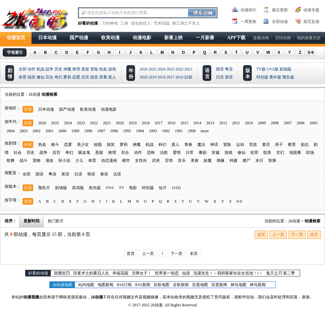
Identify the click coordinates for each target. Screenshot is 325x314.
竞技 (253, 144)
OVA (110, 187)
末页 (314, 234)
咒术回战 (161, 23)
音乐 (182, 160)
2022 (179, 69)
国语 (220, 69)
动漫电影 (142, 37)
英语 (229, 77)
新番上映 (173, 37)
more (205, 131)
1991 (179, 131)
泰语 (104, 174)
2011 (236, 123)
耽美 (267, 152)
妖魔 (208, 160)
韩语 (91, 174)
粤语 (229, 69)
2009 (262, 123)
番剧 (203, 152)
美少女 (83, 144)
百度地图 (200, 284)
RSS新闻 (142, 284)
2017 (170, 77)
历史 (58, 69)
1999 (75, 131)
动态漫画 (109, 160)
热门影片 (56, 221)
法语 (117, 174)
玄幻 (280, 152)
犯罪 (254, 152)
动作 (31, 69)
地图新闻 (105, 284)
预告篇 (288, 77)
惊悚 (272, 160)
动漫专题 (311, 10)
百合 (49, 77)
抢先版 (95, 187)
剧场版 (286, 69)
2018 (161, 77)
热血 (103, 69)
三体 (124, 23)
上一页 (278, 234)
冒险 (94, 69)
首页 (261, 234)
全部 (23, 69)
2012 (223, 123)
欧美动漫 (110, 37)
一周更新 (248, 21)
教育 (292, 144)
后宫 (85, 77)
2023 (170, 69)
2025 (153, 69)
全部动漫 (280, 21)
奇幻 (58, 77)
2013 (210, 123)
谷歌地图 (161, 284)
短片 (163, 187)
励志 (305, 144)
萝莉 (67, 77)
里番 (103, 77)
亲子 (279, 144)
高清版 (78, 187)
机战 (40, 69)
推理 (76, 69)
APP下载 (236, 37)
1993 (153, 131)
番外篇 (275, 77)
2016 (179, 77)
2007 (288, 123)
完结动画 (283, 38)
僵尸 (246, 160)
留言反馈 (311, 21)
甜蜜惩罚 (62, 273)
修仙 (40, 77)
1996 (114, 131)
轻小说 (64, 160)
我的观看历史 (309, 38)
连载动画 (261, 38)
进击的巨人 (141, 23)
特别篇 (262, 77)
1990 (192, 131)
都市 (126, 160)
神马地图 (238, 284)
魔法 (201, 144)
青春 (188, 144)
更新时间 (31, 221)
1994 (140, 131)
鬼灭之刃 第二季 (280, 273)
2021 (188, 69)
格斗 (55, 144)
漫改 (49, 160)
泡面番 (295, 152)
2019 (153, 77)
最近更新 (280, 10)
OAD (176, 187)
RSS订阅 (124, 284)
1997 (101, 131)
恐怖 (151, 152)
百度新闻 (219, 284)
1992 (166, 131)
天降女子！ (142, 273)
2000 (62, 131)
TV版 (261, 69)
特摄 (233, 160)
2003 (24, 131)
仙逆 (186, 273)
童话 (266, 144)
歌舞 (11, 160)
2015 (184, 123)
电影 (133, 187)
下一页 (297, 234)
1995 (127, 131)
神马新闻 (258, 284)
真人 (112, 77)
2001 (49, 131)
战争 (49, 69)
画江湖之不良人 (186, 23)
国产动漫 (79, 37)
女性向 (141, 160)
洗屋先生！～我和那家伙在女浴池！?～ (228, 273)
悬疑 (85, 69)
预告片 (44, 187)
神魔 (67, 69)
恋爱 (76, 77)
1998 (88, 131)
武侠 (156, 160)
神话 (214, 144)
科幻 (162, 144)
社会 (18, 152)
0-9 (310, 52)
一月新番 (205, 37)
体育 (23, 77)
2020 (144, 77)
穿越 (216, 152)
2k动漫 (34, 94)
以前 (188, 77)
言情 (169, 160)
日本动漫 (47, 37)
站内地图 (86, 284)
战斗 (24, 160)
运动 (240, 144)
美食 (195, 160)
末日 (259, 160)
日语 (220, 77)
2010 (249, 123)
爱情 (177, 152)
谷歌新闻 (181, 284)
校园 (98, 144)
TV (121, 187)
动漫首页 (16, 37)
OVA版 (273, 69)
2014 (197, 123)
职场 (310, 152)
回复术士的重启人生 (91, 273)
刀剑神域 (110, 23)
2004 (11, 131)
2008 (275, 123)
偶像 (221, 160)
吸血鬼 (84, 152)
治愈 (164, 152)
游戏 (112, 69)
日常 (190, 152)
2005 (314, 123)
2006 (301, 123)
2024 (161, 69)
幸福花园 (120, 273)
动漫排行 (248, 10)
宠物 (36, 160)
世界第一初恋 (167, 273)
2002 (36, 131)
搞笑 (31, 77)
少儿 (79, 160)
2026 (144, 69)
